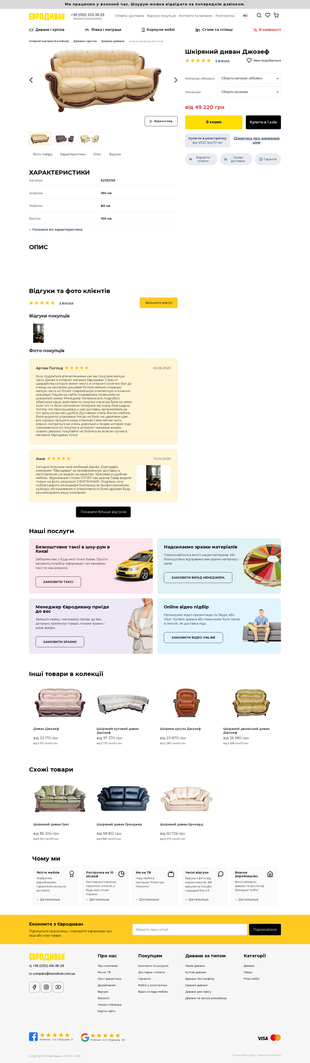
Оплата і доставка (129, 16)
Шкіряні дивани (112, 41)
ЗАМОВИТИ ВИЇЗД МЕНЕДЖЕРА (198, 578)
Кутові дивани (195, 972)
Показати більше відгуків (103, 512)
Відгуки (115, 154)
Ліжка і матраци (103, 29)
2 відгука (66, 303)
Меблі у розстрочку (152, 985)
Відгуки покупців (161, 16)
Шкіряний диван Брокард (181, 824)
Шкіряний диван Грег (51, 824)
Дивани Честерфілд (199, 979)
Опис (97, 154)
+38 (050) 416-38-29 (87, 15)
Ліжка (248, 972)
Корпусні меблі (158, 30)
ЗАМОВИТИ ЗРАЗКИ (59, 642)
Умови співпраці (109, 1005)
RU (245, 15)
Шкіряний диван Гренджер (119, 824)
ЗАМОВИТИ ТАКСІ (58, 582)
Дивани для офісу (198, 992)
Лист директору (109, 979)
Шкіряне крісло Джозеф (180, 729)
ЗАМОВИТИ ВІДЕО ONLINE (193, 637)
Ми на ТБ (104, 972)
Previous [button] (30, 713)
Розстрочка (224, 16)
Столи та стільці (214, 30)
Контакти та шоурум (153, 966)
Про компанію (108, 966)
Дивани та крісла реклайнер (206, 998)
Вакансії (103, 998)
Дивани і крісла (46, 29)
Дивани (249, 966)
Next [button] (279, 713)
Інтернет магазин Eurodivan (49, 41)
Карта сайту (107, 1011)
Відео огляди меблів (153, 992)
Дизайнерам (107, 985)
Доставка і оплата (151, 972)
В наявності (267, 30)
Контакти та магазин (195, 16)
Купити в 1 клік (263, 122)
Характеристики (72, 154)
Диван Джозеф (46, 729)
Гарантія (144, 979)
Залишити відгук (158, 303)
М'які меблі (251, 979)
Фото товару (43, 154)
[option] (103, 80)
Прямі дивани (195, 966)
